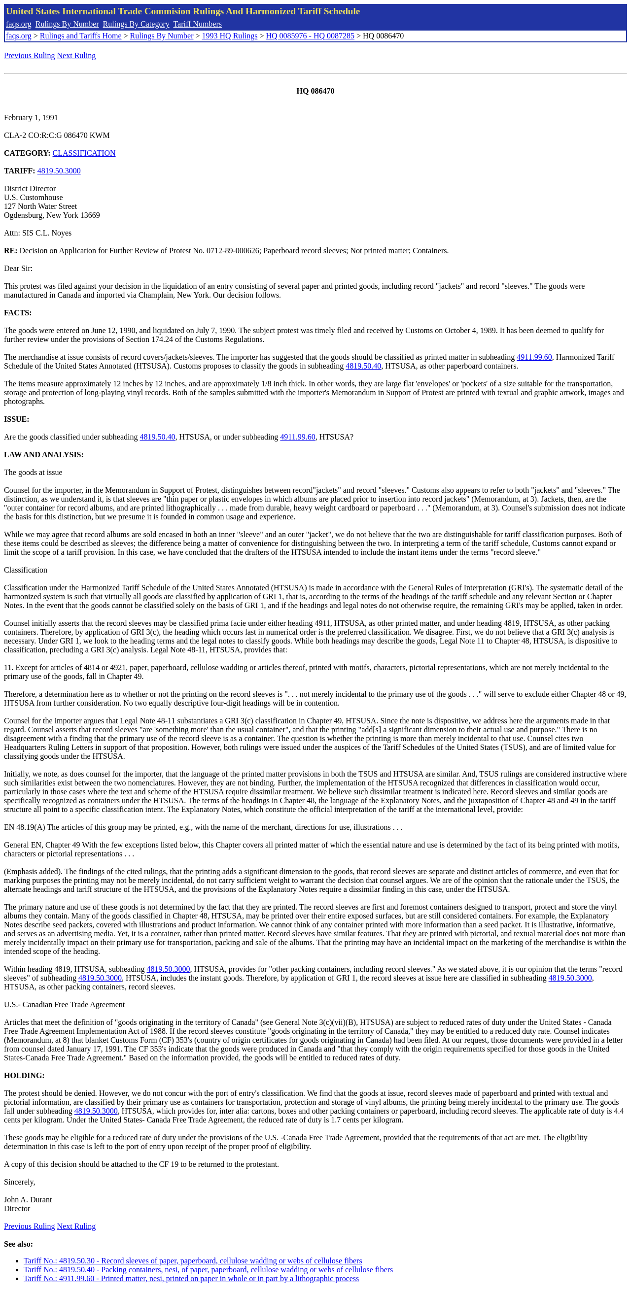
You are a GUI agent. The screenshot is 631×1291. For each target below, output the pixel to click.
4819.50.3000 (59, 171)
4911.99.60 (534, 357)
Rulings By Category (136, 24)
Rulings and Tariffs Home (81, 36)
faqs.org (19, 24)
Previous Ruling (29, 55)
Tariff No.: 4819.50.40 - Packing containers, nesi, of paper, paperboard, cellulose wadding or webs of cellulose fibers (208, 1269)
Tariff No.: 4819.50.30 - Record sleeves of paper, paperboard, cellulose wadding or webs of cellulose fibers (193, 1261)
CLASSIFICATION (84, 153)
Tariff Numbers (197, 24)
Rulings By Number (67, 24)
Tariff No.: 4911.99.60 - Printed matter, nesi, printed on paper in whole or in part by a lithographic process (191, 1278)
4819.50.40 (363, 366)
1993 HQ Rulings (230, 36)
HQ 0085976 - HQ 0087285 (310, 36)
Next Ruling (76, 55)
